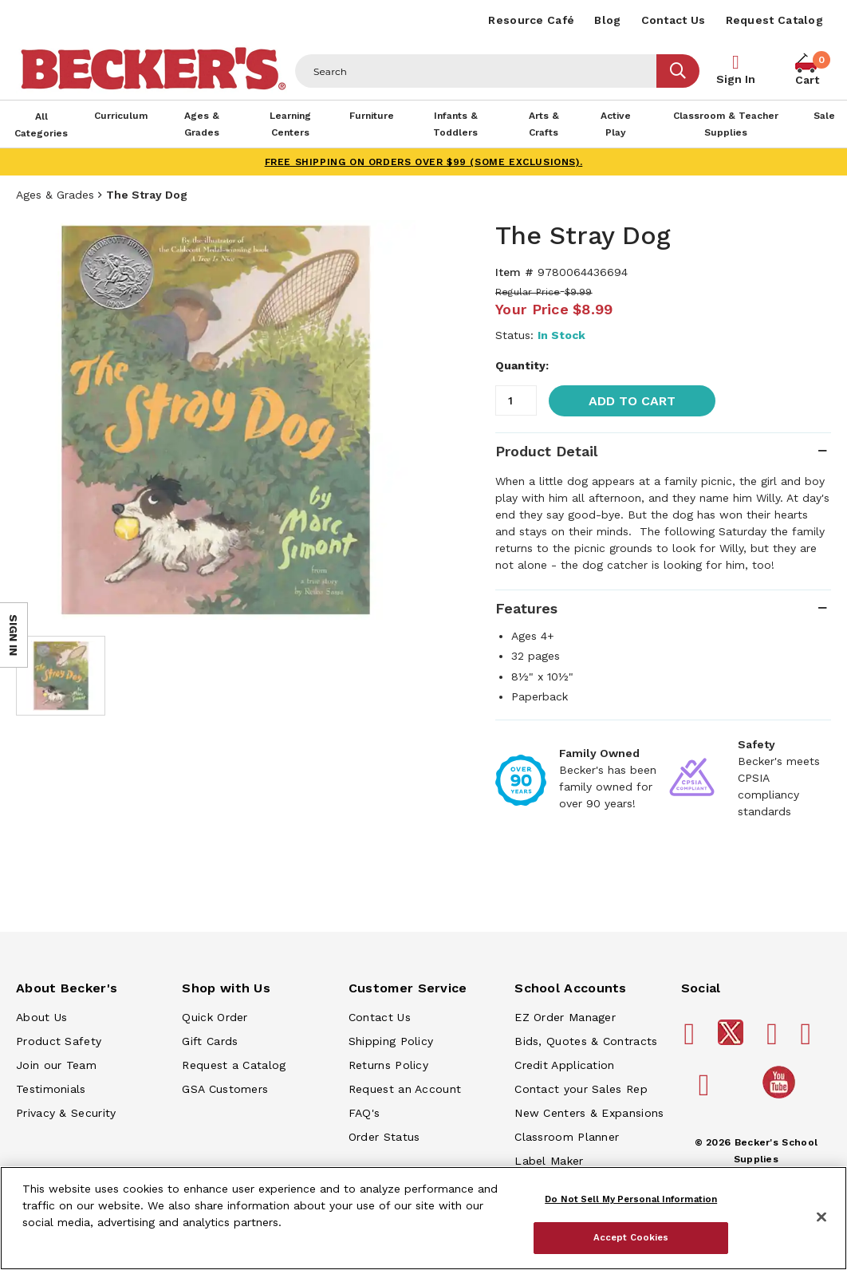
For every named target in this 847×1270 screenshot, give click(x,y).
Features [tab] (526, 608)
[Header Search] (476, 71)
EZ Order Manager (565, 1017)
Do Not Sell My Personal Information (631, 1199)
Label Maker (548, 1160)
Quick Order (214, 1017)
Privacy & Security (66, 1112)
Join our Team (56, 1065)
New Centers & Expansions (589, 1112)
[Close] (821, 1217)
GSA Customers (225, 1089)
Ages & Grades (55, 194)
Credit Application (564, 1065)
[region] (423, 1218)
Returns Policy (388, 1065)
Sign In (735, 79)
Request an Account (405, 1089)
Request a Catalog (234, 1065)
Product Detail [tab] (546, 451)
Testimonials (51, 1089)
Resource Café (531, 20)
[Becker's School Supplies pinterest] (774, 1040)
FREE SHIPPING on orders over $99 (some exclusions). (424, 162)
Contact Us (673, 20)
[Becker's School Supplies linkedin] (707, 1091)
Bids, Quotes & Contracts (585, 1041)
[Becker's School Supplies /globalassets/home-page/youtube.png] (782, 1097)
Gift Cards (210, 1041)
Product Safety (58, 1041)
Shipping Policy (391, 1041)
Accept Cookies (631, 1237)
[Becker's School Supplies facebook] (692, 1040)
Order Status (384, 1136)
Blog (607, 20)
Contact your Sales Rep (581, 1089)
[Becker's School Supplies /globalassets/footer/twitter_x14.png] (733, 1041)
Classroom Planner (566, 1136)
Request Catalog (775, 20)
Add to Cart (632, 400)
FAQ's (364, 1112)
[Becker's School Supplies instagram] (809, 1040)
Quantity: (522, 365)
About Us (41, 1017)
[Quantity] (516, 400)
